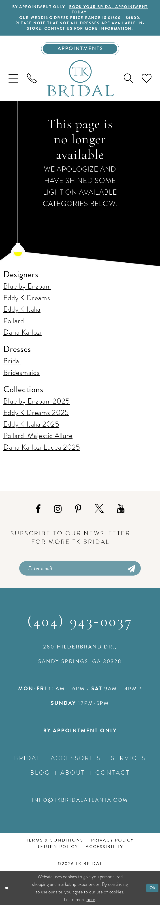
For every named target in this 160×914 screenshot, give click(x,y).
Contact (112, 782)
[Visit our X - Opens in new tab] (99, 515)
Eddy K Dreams (26, 304)
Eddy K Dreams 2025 (36, 419)
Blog (40, 782)
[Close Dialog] (7, 897)
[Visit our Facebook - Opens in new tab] (38, 515)
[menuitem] (13, 85)
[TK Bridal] (80, 85)
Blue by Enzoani (27, 293)
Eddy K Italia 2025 (31, 431)
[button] (13, 85)
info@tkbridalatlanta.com (80, 809)
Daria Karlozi (22, 339)
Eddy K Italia (22, 316)
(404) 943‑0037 (80, 631)
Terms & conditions (54, 849)
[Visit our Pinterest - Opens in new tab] (78, 515)
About (72, 782)
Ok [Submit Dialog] (151, 896)
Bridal (12, 367)
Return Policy (57, 856)
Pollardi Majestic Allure (38, 442)
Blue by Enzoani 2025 (36, 407)
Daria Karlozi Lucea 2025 (41, 454)
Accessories (76, 767)
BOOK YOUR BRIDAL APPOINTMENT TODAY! (95, 10)
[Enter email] (80, 576)
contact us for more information (93, 33)
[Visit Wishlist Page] (146, 85)
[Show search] (128, 85)
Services (128, 767)
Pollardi (14, 327)
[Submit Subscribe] (131, 576)
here (91, 908)
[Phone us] (32, 85)
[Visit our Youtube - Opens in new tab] (121, 515)
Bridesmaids (21, 379)
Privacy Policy (112, 849)
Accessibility (104, 856)
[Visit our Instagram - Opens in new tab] (58, 515)
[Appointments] (80, 54)
